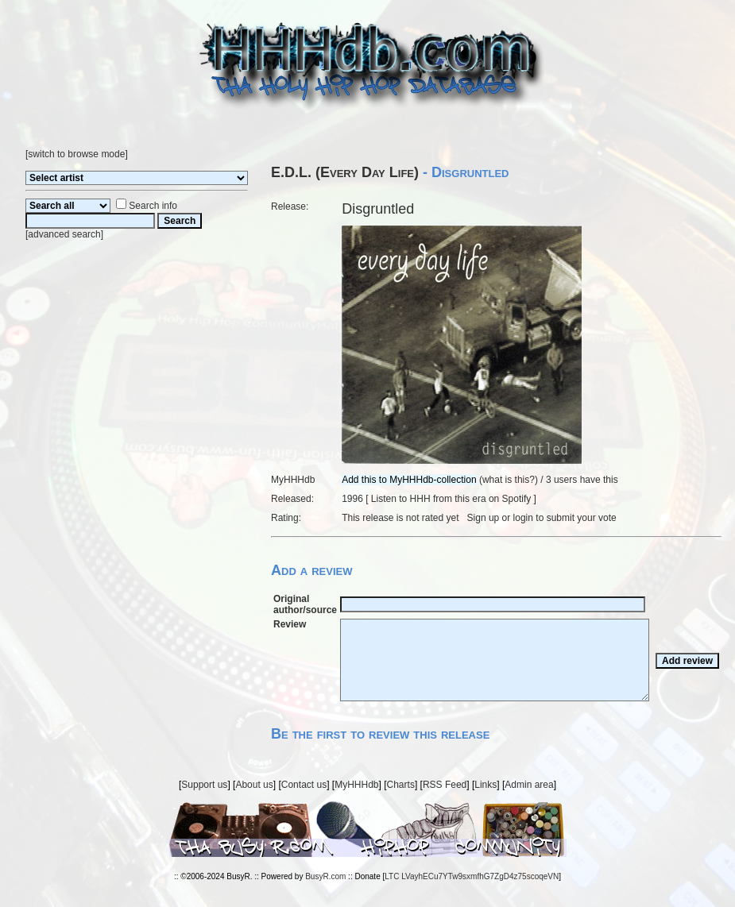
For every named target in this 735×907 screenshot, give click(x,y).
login (523, 517)
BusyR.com (325, 876)
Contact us (304, 784)
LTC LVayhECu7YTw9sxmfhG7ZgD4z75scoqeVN (472, 876)
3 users (561, 479)
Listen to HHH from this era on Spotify (451, 498)
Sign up (483, 517)
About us (254, 784)
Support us (204, 784)
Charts (401, 784)
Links (485, 784)
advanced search (64, 234)
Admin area (529, 784)
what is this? (508, 479)
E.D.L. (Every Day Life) (345, 172)
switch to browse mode (76, 154)
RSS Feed (444, 784)
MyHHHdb (356, 784)
